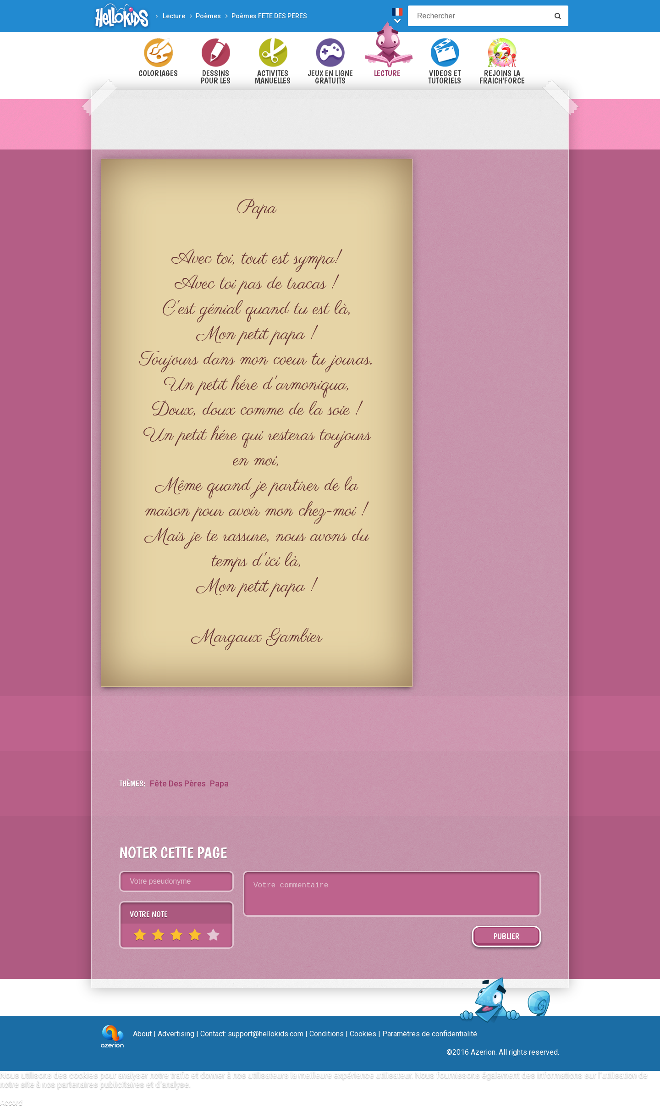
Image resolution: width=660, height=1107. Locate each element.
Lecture (174, 16)
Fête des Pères (178, 783)
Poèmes (208, 16)
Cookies (363, 1034)
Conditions (326, 1034)
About (142, 1034)
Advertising (176, 1034)
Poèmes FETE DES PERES (269, 16)
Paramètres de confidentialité (429, 1034)
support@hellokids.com (265, 1034)
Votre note (149, 914)
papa (219, 783)
